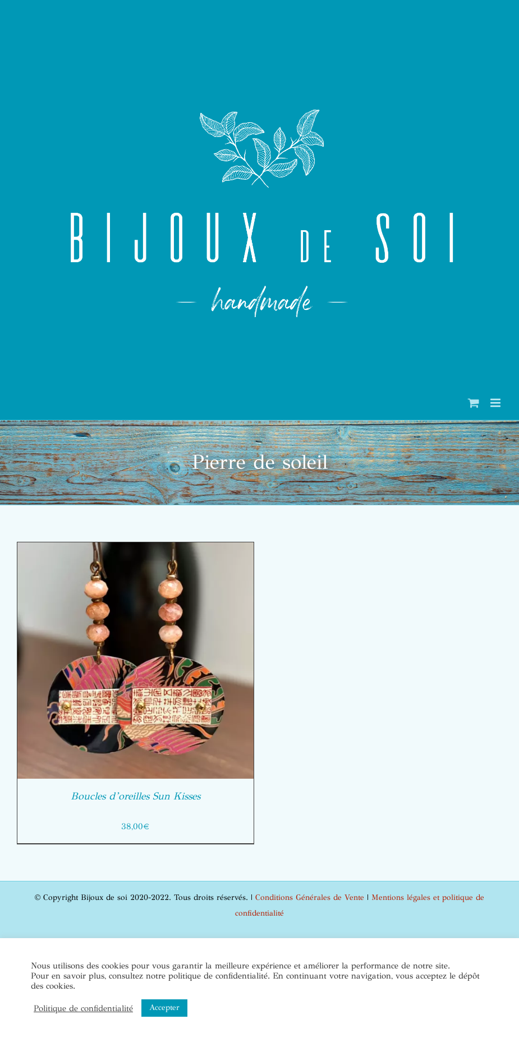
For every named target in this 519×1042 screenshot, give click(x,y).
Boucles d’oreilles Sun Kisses (135, 796)
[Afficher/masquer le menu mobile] (496, 403)
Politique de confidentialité (83, 1008)
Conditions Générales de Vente (309, 897)
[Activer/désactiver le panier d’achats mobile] (473, 403)
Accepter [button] (164, 1007)
